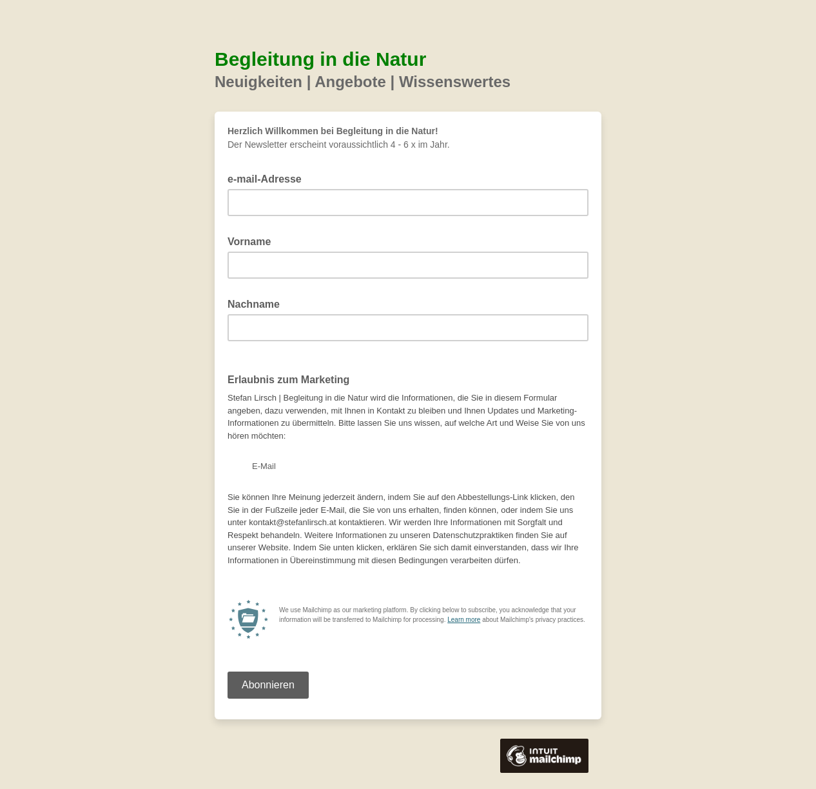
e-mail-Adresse (268, 178)
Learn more (463, 619)
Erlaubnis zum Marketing (288, 379)
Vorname (253, 241)
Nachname (257, 303)
